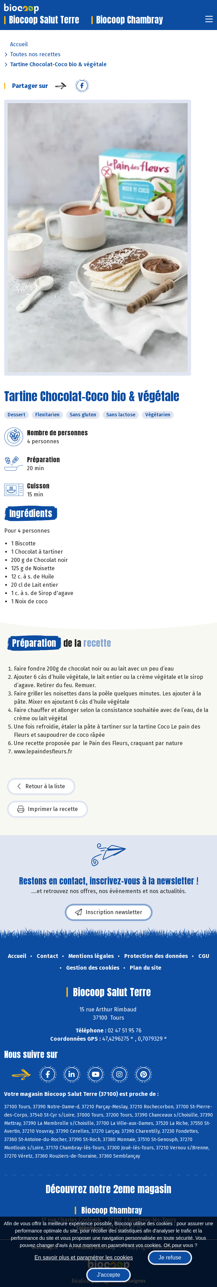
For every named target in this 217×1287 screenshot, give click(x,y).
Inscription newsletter (108, 912)
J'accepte (108, 1275)
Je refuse (170, 1257)
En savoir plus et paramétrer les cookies (83, 1257)
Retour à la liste (41, 786)
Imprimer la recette (47, 809)
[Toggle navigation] (209, 21)
